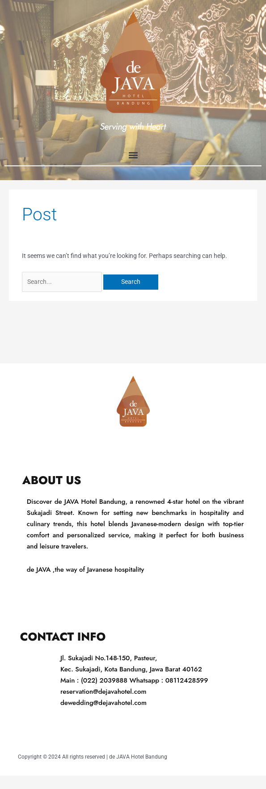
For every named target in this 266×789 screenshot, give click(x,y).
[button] (133, 155)
